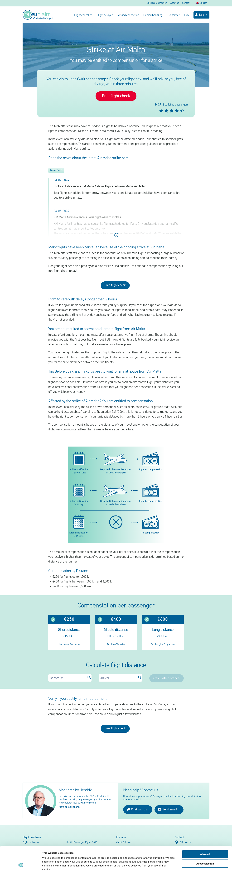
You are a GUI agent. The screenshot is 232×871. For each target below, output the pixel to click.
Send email (167, 809)
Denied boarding (152, 15)
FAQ (186, 15)
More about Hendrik (69, 807)
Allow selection (205, 841)
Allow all (205, 831)
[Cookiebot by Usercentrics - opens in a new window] (21, 864)
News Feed (56, 170)
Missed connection (128, 15)
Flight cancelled (83, 15)
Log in (203, 15)
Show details (169, 864)
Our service (173, 15)
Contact (185, 3)
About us (174, 3)
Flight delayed (105, 15)
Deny (205, 850)
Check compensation (157, 3)
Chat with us (137, 809)
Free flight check (116, 96)
